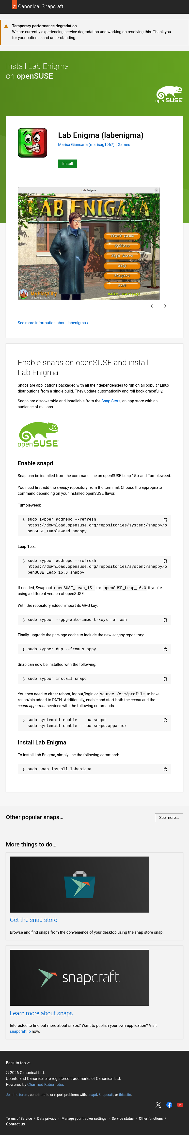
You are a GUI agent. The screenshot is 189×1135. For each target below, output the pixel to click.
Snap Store (110, 401)
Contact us (15, 1124)
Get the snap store (33, 920)
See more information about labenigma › (53, 322)
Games (124, 144)
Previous (152, 306)
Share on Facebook (169, 1105)
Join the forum (17, 1094)
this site (125, 1094)
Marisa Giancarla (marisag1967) (86, 144)
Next (165, 306)
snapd (92, 1094)
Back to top (18, 1063)
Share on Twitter (158, 1105)
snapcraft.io (20, 1031)
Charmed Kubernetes (45, 1084)
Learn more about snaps (41, 1013)
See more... (169, 817)
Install (67, 163)
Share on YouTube (180, 1105)
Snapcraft (105, 1094)
